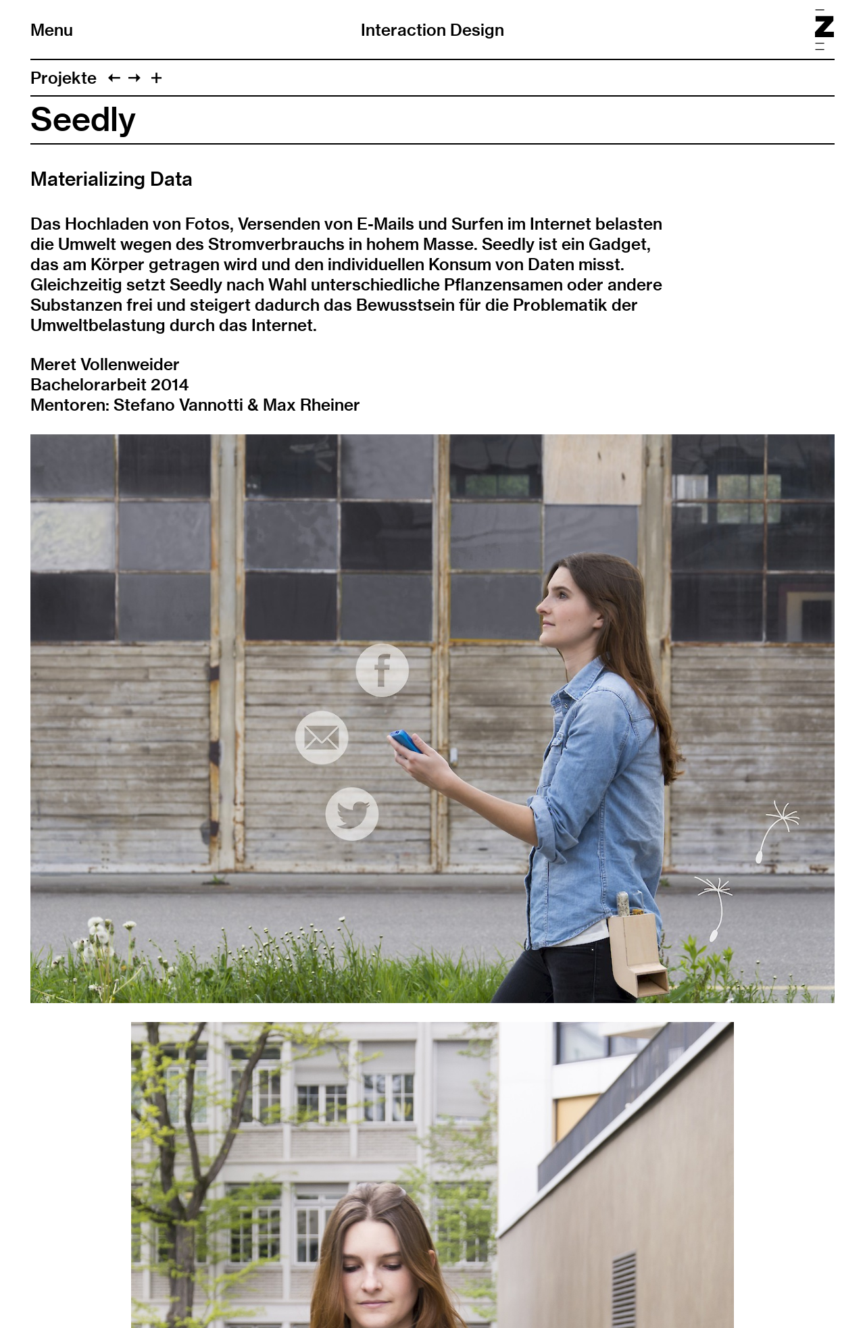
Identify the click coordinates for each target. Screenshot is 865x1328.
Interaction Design (432, 30)
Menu (51, 30)
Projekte (63, 78)
